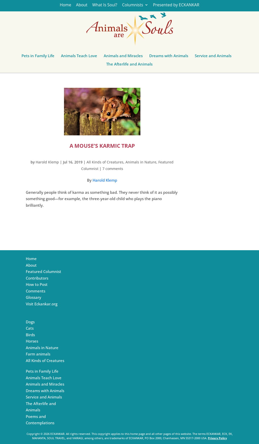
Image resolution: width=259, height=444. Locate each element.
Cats (30, 328)
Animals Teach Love (79, 57)
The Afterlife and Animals (129, 65)
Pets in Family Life (37, 57)
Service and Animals (213, 57)
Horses (32, 341)
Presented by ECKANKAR (176, 5)
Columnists (132, 5)
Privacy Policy (217, 438)
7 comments (112, 168)
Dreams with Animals (168, 57)
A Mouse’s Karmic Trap (102, 145)
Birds (30, 334)
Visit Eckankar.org (41, 303)
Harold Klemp (47, 162)
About (82, 5)
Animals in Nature (140, 162)
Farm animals (38, 353)
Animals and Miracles (123, 57)
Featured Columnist (43, 271)
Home (65, 5)
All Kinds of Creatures (105, 162)
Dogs (30, 321)
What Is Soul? (104, 5)
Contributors (37, 278)
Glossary (33, 297)
